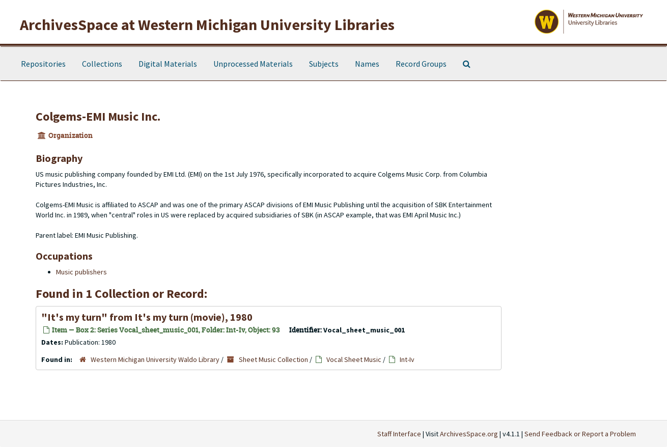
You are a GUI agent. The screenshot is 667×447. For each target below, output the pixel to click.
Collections (102, 64)
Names (367, 64)
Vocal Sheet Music (353, 359)
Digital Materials (167, 64)
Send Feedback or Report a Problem (580, 433)
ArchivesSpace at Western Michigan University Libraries (207, 24)
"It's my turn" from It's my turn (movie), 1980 (147, 317)
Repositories (43, 64)
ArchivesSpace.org (469, 433)
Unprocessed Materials (253, 64)
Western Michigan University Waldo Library (155, 359)
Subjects (324, 64)
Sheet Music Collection (273, 359)
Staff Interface (399, 433)
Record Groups (421, 64)
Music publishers (81, 271)
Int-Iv (407, 359)
